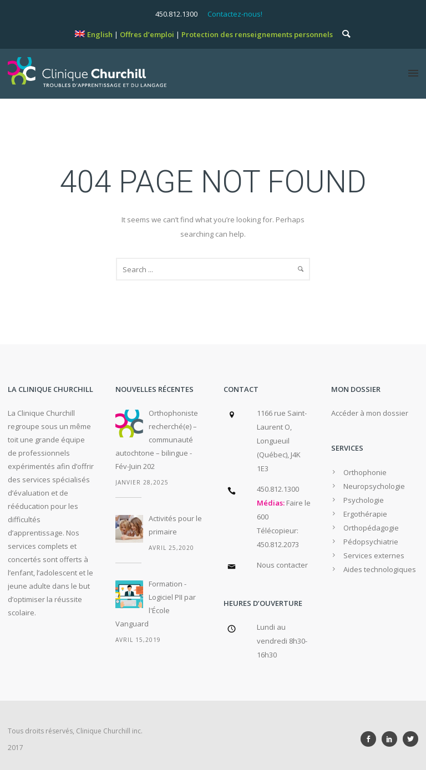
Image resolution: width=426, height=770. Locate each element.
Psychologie (363, 500)
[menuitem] (94, 34)
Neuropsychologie (374, 486)
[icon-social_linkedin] (392, 739)
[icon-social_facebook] (371, 739)
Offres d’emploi (147, 34)
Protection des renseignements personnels (257, 34)
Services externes (373, 555)
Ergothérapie (365, 514)
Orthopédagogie (371, 528)
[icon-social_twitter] (410, 739)
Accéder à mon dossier (369, 413)
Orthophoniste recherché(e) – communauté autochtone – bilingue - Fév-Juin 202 (156, 439)
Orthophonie (365, 472)
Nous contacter (282, 565)
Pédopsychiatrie (370, 542)
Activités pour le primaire (175, 525)
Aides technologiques (379, 569)
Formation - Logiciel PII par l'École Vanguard (155, 604)
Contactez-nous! (234, 14)
